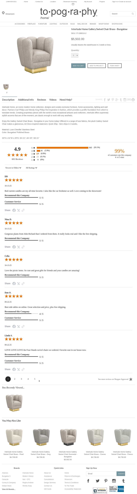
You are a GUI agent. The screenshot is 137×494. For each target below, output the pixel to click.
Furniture (42, 24)
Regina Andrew (27, 483)
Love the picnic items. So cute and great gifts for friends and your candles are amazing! (42, 270)
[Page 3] (21, 379)
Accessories (20, 24)
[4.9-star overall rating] (17, 155)
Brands (93, 24)
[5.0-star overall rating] (68, 180)
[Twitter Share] (18, 211)
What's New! (104, 24)
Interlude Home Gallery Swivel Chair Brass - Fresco (122, 453)
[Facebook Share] (14, 211)
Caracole (5, 479)
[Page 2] (14, 379)
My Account (87, 1)
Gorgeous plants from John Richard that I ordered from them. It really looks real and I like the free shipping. (51, 234)
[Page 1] (8, 379)
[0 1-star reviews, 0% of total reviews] (68, 160)
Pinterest (106, 481)
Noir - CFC (26, 479)
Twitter (98, 481)
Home (25, 1)
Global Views (6, 486)
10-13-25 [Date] (8, 186)
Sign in (114, 1)
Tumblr (123, 481)
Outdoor (64, 24)
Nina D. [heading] (8, 219)
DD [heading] (6, 176)
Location (52, 1)
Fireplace (32, 24)
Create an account (125, 1)
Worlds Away (27, 486)
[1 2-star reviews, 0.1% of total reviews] (68, 157)
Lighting (53, 24)
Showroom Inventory (69, 1)
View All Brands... (8, 489)
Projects (101, 1)
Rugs (73, 24)
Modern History (27, 476)
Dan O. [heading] (8, 292)
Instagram (114, 481)
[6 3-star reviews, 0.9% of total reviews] (68, 154)
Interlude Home (27, 473)
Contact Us (38, 1)
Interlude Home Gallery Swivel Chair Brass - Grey (41, 453)
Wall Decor (82, 24)
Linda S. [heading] (8, 335)
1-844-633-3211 (11, 1)
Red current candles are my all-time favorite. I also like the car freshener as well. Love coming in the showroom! (53, 191)
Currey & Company (9, 483)
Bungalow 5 (6, 476)
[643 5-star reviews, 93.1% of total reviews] (68, 148)
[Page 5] (34, 379)
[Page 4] (28, 379)
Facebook (88, 481)
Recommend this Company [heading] (17, 195)
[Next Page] (39, 381)
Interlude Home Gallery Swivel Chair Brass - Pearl (13, 453)
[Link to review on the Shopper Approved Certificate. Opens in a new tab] (23, 211)
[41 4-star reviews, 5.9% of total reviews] (68, 151)
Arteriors (5, 473)
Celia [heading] (7, 256)
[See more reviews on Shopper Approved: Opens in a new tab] (113, 379)
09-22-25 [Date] (8, 302)
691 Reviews (17, 159)
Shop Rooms (117, 24)
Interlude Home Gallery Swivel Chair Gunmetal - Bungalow (67, 454)
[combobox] (13, 168)
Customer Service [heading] (13, 202)
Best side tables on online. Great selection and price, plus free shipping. (35, 307)
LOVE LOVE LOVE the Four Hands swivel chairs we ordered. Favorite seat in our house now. (45, 350)
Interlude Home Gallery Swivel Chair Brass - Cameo (95, 453)
